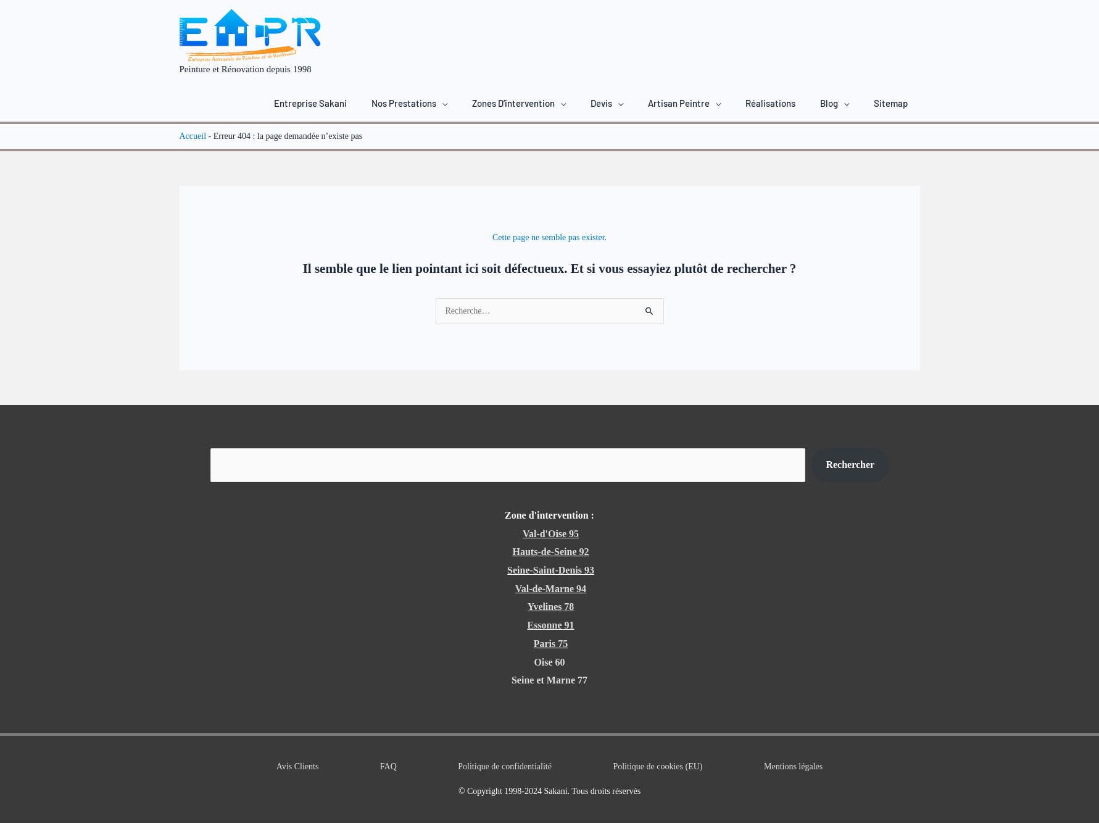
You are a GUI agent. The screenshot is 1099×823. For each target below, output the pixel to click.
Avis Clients (297, 766)
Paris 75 (551, 643)
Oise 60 (549, 662)
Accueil (193, 136)
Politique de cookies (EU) (657, 766)
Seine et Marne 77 (549, 680)
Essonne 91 (550, 625)
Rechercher (850, 464)
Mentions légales (793, 766)
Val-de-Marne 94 (550, 588)
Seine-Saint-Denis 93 (550, 570)
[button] (409, 103)
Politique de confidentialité (505, 766)
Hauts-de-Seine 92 (551, 551)
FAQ (388, 766)
